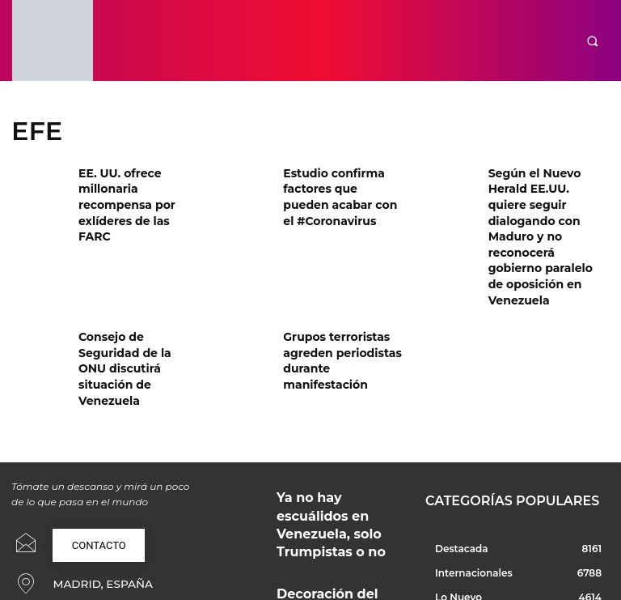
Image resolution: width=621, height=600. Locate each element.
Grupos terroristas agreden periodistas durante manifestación (341, 289)
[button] (592, 40)
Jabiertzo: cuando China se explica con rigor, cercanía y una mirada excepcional (334, 526)
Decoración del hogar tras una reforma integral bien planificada (339, 469)
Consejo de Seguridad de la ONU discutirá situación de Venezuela (137, 289)
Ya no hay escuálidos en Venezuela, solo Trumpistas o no (337, 411)
